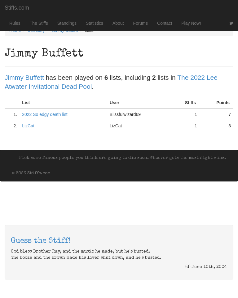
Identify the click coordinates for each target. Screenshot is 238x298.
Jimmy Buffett (24, 77)
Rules (14, 23)
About (118, 23)
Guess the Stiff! (41, 241)
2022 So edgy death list (44, 114)
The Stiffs (39, 23)
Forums (140, 23)
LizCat (28, 125)
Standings (67, 23)
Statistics (94, 23)
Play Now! (191, 23)
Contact (164, 23)
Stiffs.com (17, 8)
